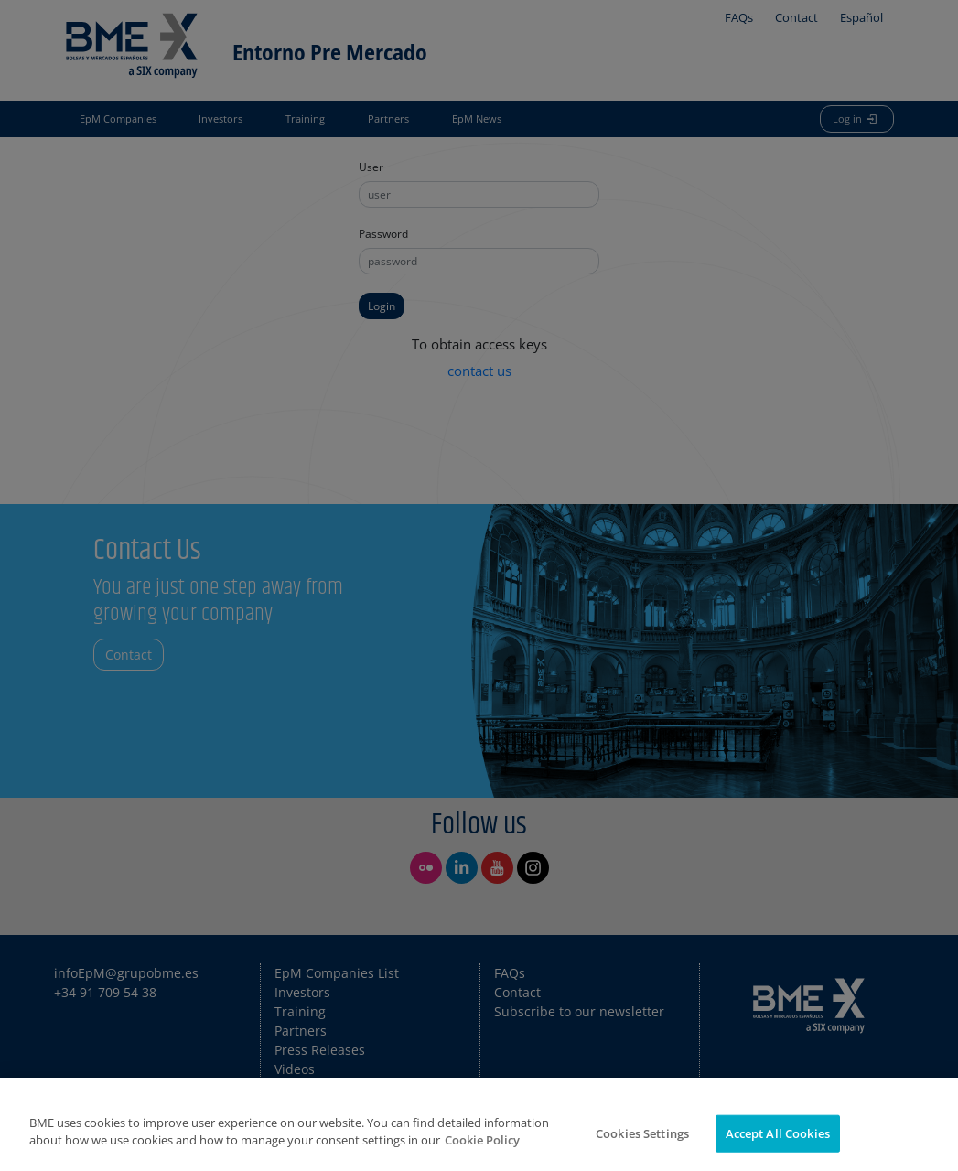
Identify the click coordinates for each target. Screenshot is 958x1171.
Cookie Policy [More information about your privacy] (482, 1151)
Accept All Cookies (778, 1143)
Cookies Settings (642, 1143)
